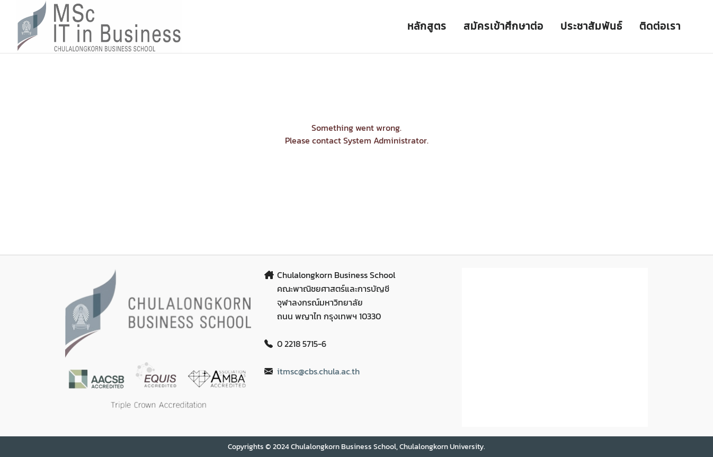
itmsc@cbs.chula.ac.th (318, 371)
